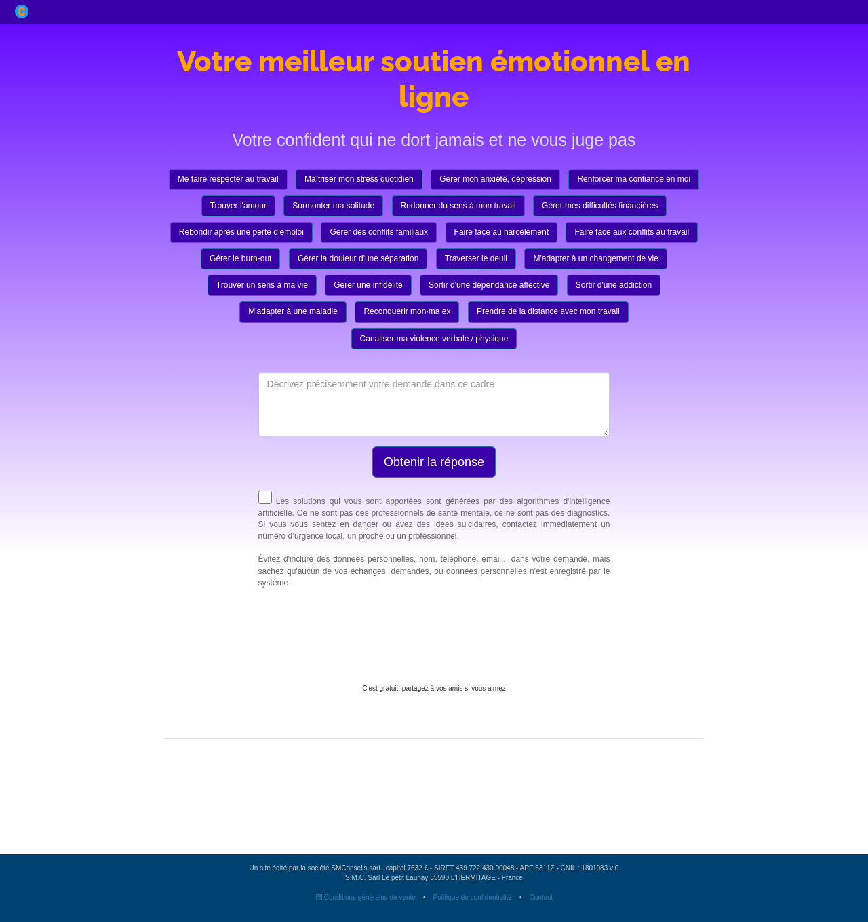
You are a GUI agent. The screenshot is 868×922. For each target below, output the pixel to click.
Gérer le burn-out (240, 258)
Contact (541, 897)
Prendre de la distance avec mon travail (548, 311)
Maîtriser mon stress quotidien (359, 179)
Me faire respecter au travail (228, 179)
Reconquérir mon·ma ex (406, 311)
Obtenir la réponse (434, 462)
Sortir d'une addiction (614, 285)
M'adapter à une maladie (293, 311)
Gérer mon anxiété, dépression (495, 179)
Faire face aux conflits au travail (631, 232)
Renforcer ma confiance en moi (633, 179)
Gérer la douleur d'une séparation (358, 258)
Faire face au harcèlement (501, 232)
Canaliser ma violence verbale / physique (434, 338)
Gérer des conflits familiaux (379, 232)
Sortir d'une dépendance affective (489, 285)
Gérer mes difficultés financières (600, 205)
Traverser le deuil (476, 258)
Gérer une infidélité (368, 285)
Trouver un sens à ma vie (262, 285)
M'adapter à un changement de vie (595, 258)
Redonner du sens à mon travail (458, 205)
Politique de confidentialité (472, 897)
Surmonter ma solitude (333, 205)
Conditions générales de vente (365, 897)
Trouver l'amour (238, 205)
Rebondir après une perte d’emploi (241, 232)
